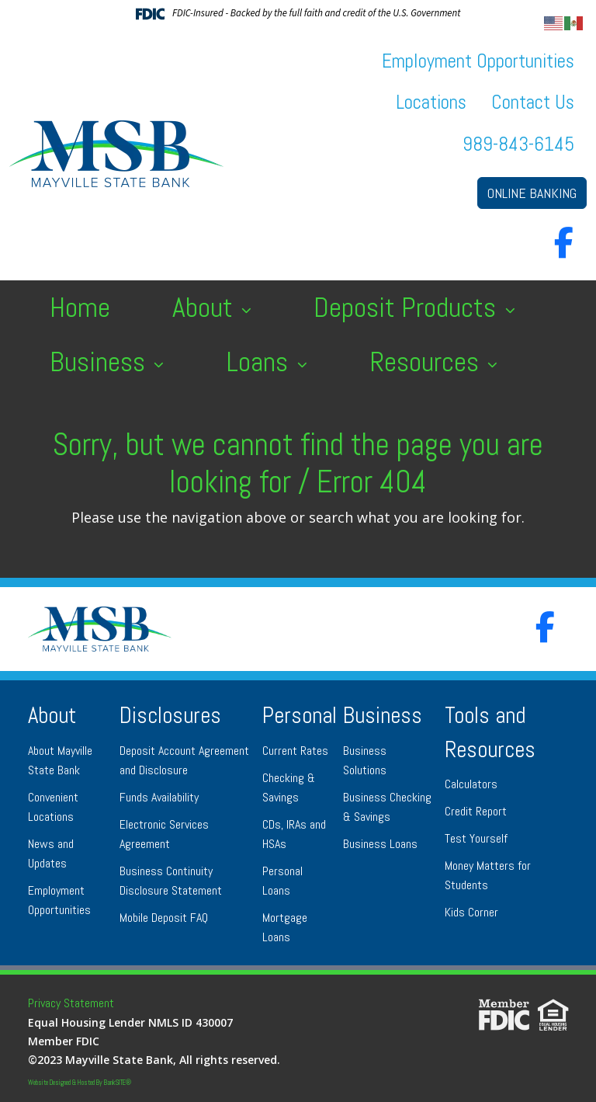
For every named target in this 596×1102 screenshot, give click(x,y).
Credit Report (476, 811)
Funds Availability (159, 797)
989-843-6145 (518, 144)
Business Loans (380, 844)
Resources (427, 362)
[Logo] (116, 153)
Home (80, 307)
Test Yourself (476, 838)
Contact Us (532, 102)
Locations (431, 102)
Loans (260, 362)
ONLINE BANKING (532, 193)
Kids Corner (471, 912)
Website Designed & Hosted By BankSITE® (79, 1082)
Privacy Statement (71, 1003)
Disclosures (170, 715)
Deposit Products (408, 307)
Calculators (471, 784)
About (205, 307)
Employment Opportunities (478, 61)
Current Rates (295, 750)
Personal (299, 715)
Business (100, 362)
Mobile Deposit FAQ (164, 917)
